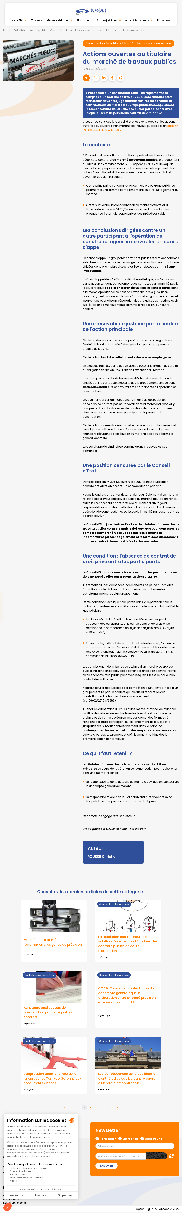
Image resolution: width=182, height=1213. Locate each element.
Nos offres (83, 20)
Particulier (108, 1139)
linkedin (175, 599)
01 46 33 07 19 (18, 1204)
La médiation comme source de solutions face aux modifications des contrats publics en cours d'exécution (127, 944)
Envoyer (106, 1166)
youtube (175, 606)
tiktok (175, 628)
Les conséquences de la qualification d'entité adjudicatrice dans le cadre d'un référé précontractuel (127, 1079)
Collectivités (20, 30)
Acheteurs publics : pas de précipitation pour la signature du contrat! (50, 1012)
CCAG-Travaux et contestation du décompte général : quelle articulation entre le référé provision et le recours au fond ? (127, 995)
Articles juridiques (107, 20)
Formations (163, 20)
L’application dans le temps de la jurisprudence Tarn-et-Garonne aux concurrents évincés (52, 1079)
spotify (175, 621)
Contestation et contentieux (65, 30)
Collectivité (153, 1139)
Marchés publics (38, 30)
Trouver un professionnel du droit (50, 20)
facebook (175, 585)
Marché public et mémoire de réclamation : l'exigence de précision (53, 942)
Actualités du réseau (137, 20)
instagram (175, 614)
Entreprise (130, 1139)
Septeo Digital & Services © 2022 (156, 1209)
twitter (175, 592)
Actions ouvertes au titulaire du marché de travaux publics (115, 30)
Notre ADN (17, 20)
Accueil (7, 30)
